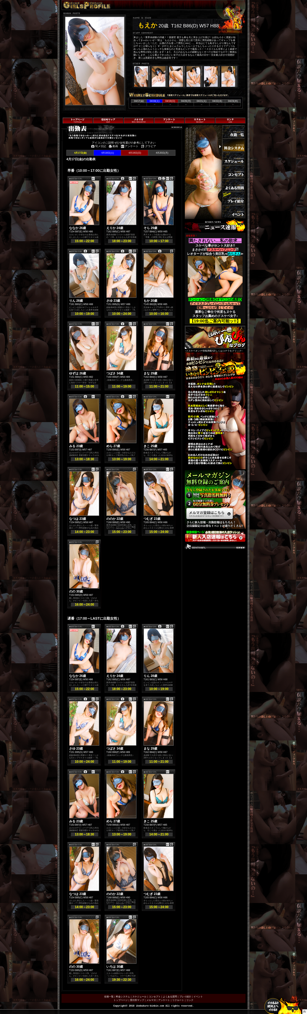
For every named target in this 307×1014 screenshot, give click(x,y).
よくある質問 (170, 996)
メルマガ (151, 1000)
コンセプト (155, 996)
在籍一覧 (109, 996)
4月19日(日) (134, 152)
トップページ (121, 1000)
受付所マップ (137, 1000)
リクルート (178, 1000)
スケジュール (139, 996)
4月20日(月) (161, 152)
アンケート (164, 1000)
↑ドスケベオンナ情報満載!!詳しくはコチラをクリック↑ (215, 339)
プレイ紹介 (185, 996)
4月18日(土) (107, 152)
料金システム (123, 996)
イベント (198, 996)
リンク (189, 1000)
